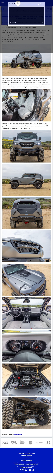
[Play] (17, 3)
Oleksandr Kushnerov (32, 466)
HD (2, 2)
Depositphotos (29, 460)
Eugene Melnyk (29, 467)
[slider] (31, 5)
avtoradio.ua (17, 462)
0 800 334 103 (31, 453)
